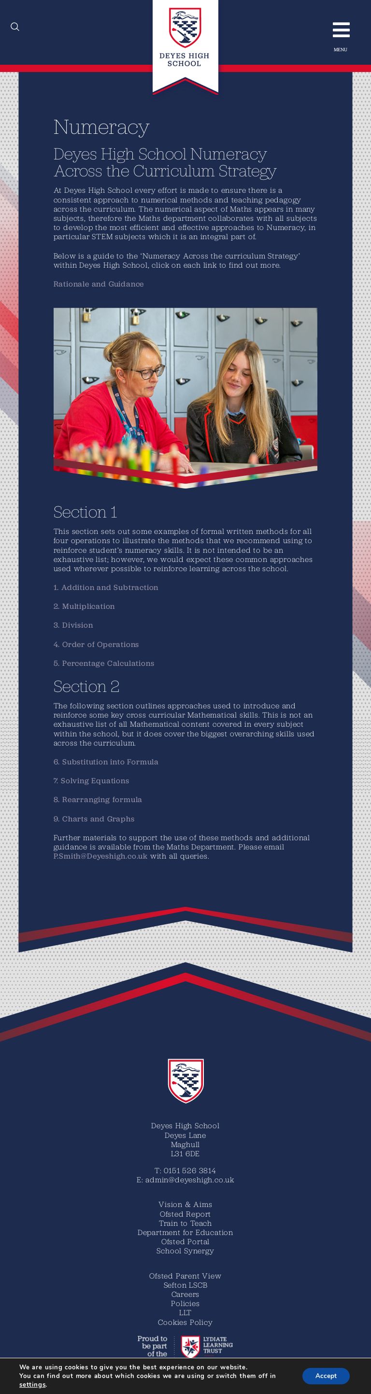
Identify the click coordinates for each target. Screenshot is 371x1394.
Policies (185, 1303)
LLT (185, 1312)
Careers (185, 1294)
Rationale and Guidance (99, 284)
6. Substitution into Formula (106, 762)
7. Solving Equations (91, 781)
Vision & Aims (185, 1204)
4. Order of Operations (97, 644)
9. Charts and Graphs (94, 819)
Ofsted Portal (185, 1241)
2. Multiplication (84, 606)
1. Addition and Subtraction (106, 587)
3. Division (73, 625)
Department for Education (185, 1232)
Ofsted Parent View (185, 1275)
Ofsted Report (185, 1213)
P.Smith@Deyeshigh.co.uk (101, 856)
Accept (324, 1375)
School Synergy (185, 1250)
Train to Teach (185, 1223)
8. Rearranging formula (98, 799)
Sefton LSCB (186, 1284)
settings (32, 1384)
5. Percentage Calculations (104, 663)
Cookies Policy (185, 1322)
